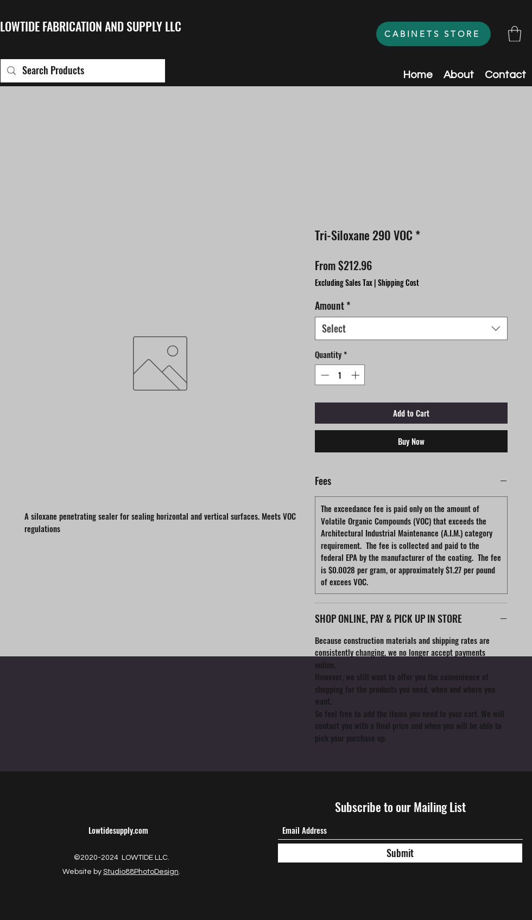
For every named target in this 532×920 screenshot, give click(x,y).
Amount (332, 305)
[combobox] (411, 328)
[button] (514, 34)
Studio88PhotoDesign (141, 872)
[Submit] (400, 853)
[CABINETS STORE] (433, 34)
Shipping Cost (398, 282)
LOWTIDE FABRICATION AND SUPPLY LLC (90, 26)
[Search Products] (82, 70)
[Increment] (356, 375)
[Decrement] (323, 375)
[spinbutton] (340, 375)
